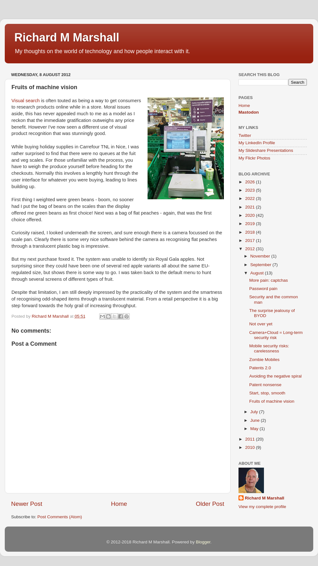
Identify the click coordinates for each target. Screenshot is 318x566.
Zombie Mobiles (264, 359)
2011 (250, 439)
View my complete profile (262, 506)
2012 (250, 248)
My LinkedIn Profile (256, 142)
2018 (250, 232)
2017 (250, 240)
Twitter (244, 135)
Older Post (210, 503)
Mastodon (248, 112)
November (260, 256)
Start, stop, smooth (267, 393)
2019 (250, 223)
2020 (250, 215)
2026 (250, 182)
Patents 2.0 (260, 367)
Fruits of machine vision (271, 401)
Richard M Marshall (66, 37)
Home (119, 503)
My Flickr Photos (254, 158)
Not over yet (261, 324)
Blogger (203, 542)
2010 (250, 447)
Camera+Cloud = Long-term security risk (276, 335)
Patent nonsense (265, 384)
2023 (250, 190)
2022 (250, 198)
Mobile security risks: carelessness (269, 348)
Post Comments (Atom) (60, 516)
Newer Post (26, 503)
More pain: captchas (268, 280)
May (254, 428)
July (254, 411)
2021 (250, 207)
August (257, 273)
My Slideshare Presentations (265, 150)
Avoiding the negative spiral (275, 376)
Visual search (25, 100)
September (261, 264)
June (255, 420)
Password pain (263, 288)
